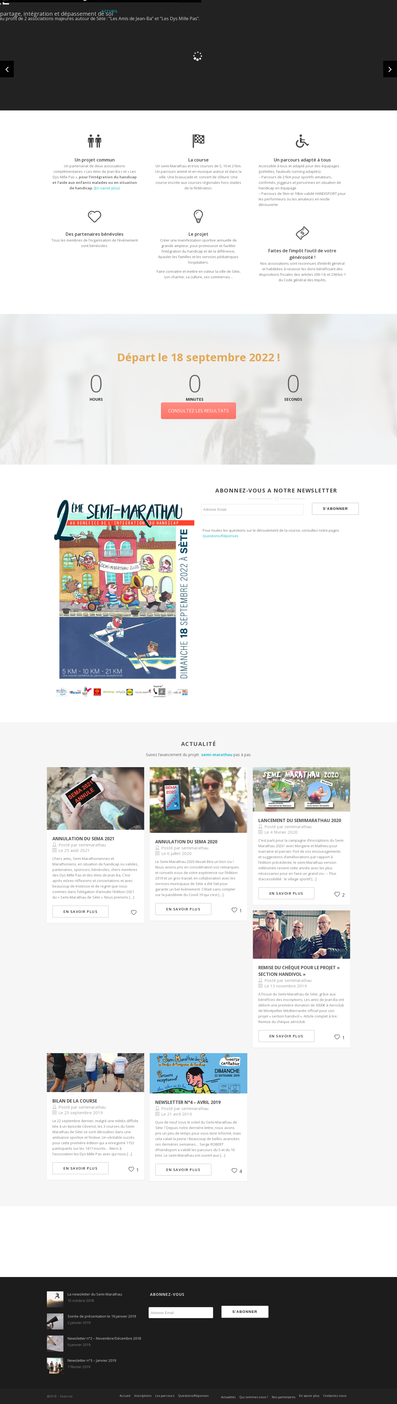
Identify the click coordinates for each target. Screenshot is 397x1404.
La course (198, 160)
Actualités (228, 1397)
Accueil (109, 11)
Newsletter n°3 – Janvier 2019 (92, 1360)
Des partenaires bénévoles (95, 234)
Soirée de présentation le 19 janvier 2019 (102, 1316)
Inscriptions (141, 11)
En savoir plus (275, 11)
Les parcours (179, 11)
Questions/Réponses (226, 11)
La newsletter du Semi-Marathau (95, 1294)
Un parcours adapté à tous (302, 160)
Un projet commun (95, 160)
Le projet (198, 234)
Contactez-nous (319, 11)
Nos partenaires (283, 1397)
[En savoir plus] (107, 188)
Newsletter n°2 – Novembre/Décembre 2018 (104, 1338)
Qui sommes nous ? (253, 1397)
